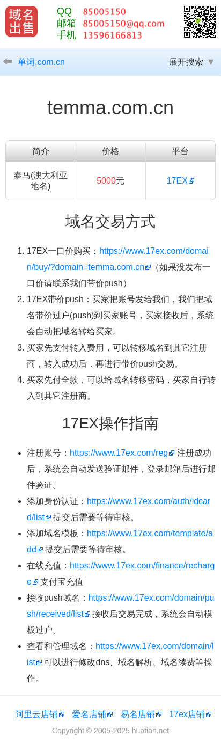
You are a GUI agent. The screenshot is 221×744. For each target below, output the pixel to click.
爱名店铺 (89, 714)
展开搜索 (186, 62)
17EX (177, 180)
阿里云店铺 (36, 714)
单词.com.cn (41, 62)
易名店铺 (138, 714)
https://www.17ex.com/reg (119, 452)
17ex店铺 (187, 714)
